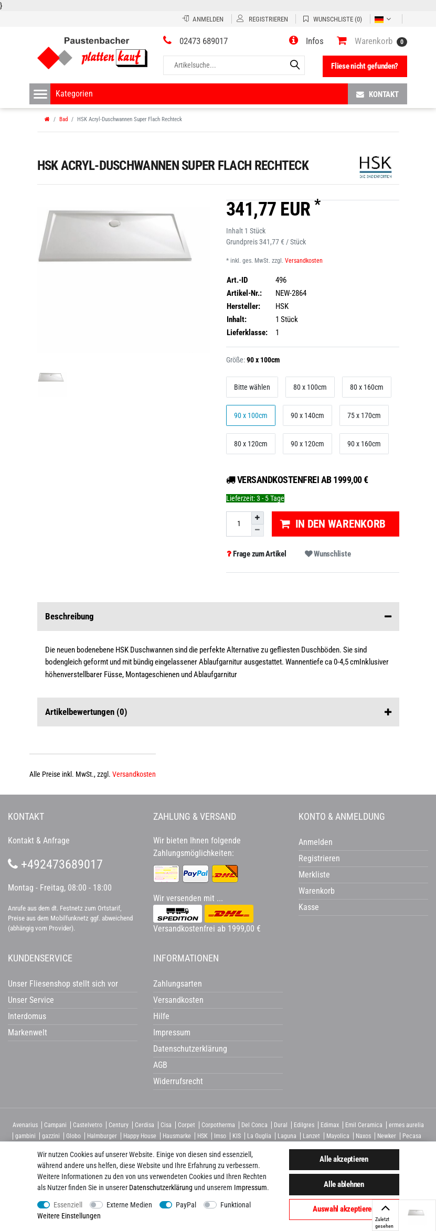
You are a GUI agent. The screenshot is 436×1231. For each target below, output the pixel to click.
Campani (55, 1125)
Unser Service (31, 1000)
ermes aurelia (406, 1125)
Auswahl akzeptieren (344, 1209)
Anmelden (316, 842)
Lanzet (311, 1136)
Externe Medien (129, 1205)
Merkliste (314, 875)
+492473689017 (55, 864)
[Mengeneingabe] (238, 523)
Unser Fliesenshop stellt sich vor (63, 984)
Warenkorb (317, 891)
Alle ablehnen (344, 1184)
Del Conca (254, 1125)
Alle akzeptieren (344, 1159)
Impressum (250, 1187)
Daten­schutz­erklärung (161, 1187)
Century (119, 1125)
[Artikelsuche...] (234, 65)
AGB (160, 1065)
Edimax (330, 1125)
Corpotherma (218, 1125)
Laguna (287, 1136)
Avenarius (25, 1125)
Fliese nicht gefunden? (364, 66)
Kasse (309, 907)
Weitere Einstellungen (69, 1216)
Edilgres (304, 1125)
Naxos (363, 1136)
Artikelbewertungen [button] (218, 712)
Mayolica (337, 1136)
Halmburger (102, 1136)
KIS (236, 1136)
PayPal (186, 1205)
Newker (386, 1136)
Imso (220, 1136)
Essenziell (68, 1205)
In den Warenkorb (333, 524)
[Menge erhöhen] (257, 517)
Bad (63, 119)
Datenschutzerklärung (190, 1049)
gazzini (51, 1136)
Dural (281, 1125)
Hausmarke (177, 1136)
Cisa (166, 1125)
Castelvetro (87, 1125)
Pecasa (411, 1136)
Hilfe (161, 1016)
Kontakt (377, 94)
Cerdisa (144, 1125)
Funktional (235, 1205)
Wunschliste (327, 554)
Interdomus (27, 1016)
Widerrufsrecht (178, 1081)
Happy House (139, 1136)
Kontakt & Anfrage (39, 840)
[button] (306, 41)
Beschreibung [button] (218, 617)
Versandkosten (304, 260)
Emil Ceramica (363, 1125)
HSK (202, 1136)
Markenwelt (27, 1032)
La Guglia (259, 1136)
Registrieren (319, 858)
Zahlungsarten (177, 984)
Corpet (186, 1125)
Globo (73, 1136)
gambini (25, 1136)
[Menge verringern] (257, 530)
